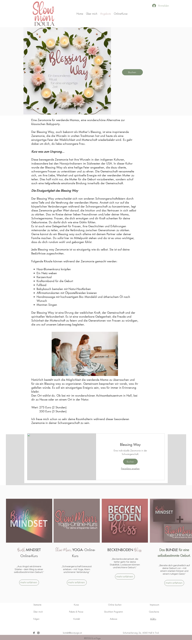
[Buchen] (132, 72)
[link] (130, 444)
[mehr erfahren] (29, 582)
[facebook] (33, 632)
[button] (120, 13)
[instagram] (38, 632)
